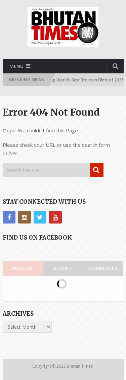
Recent (62, 268)
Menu (16, 66)
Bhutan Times (80, 366)
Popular (22, 268)
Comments (103, 268)
